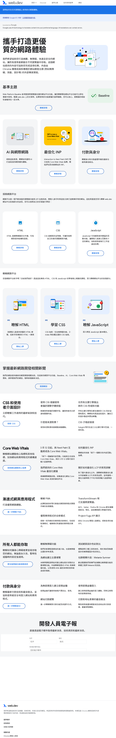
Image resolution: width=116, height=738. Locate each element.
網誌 (80, 3)
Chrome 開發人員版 (11, 736)
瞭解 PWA (45, 498)
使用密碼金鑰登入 (87, 585)
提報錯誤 (7, 723)
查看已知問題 (8, 727)
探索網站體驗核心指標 (16, 468)
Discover (43, 3)
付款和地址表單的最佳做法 (91, 599)
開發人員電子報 (58, 623)
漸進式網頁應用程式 (19, 499)
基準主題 (55, 3)
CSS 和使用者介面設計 (12, 405)
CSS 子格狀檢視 (86, 422)
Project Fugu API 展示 (89, 515)
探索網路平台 (9, 194)
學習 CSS (58, 325)
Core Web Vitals (16, 448)
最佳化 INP (52, 152)
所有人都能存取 (15, 544)
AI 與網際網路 (17, 152)
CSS (58, 230)
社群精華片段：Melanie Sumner (94, 557)
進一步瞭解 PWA (14, 512)
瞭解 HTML (20, 325)
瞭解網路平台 (9, 273)
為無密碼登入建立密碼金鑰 (53, 585)
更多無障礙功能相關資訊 (17, 564)
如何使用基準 (68, 3)
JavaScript (96, 230)
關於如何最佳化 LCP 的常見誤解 (94, 467)
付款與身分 (91, 152)
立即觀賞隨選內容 (28, 18)
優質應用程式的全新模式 (52, 515)
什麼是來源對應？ (49, 422)
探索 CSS (11, 424)
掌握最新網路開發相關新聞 (24, 368)
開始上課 (20, 346)
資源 (33, 3)
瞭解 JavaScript (95, 325)
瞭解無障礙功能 (48, 544)
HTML (20, 230)
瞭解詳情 (43, 108)
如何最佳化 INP (86, 447)
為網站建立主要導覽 (50, 557)
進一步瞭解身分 (14, 606)
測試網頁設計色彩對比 (89, 544)
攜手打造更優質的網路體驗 (24, 45)
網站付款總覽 (47, 599)
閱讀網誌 (43, 386)
